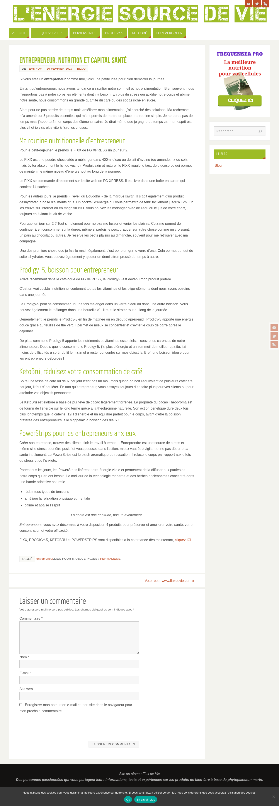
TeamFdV (34, 68)
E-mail (25, 673)
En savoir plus (145, 799)
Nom (24, 657)
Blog (81, 68)
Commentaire (31, 618)
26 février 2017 (59, 68)
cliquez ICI (183, 540)
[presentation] (52, 724)
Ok (128, 799)
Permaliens (110, 558)
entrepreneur (44, 558)
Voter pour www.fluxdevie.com (169, 581)
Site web (26, 689)
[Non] (273, 796)
